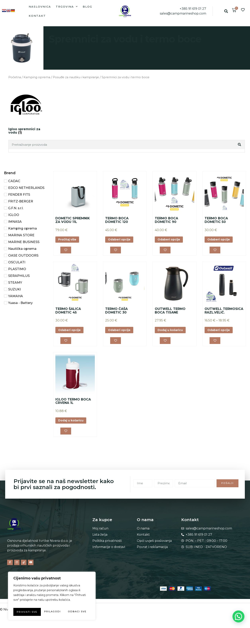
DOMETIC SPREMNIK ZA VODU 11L (72, 220)
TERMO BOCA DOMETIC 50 (216, 220)
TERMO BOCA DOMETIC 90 (166, 220)
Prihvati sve (52, 611)
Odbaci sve (69, 604)
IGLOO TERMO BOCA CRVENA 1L (73, 403)
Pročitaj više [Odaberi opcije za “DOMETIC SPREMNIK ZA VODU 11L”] (69, 240)
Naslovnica (40, 6)
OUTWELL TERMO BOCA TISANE (170, 312)
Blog (87, 6)
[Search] (240, 144)
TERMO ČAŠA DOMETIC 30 (116, 312)
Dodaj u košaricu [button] (172, 332)
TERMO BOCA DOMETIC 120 (116, 220)
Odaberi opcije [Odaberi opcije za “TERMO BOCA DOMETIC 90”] (170, 240)
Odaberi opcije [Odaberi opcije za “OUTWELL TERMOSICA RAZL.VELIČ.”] (220, 332)
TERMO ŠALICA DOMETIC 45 (68, 312)
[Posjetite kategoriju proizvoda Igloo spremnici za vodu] (26, 111)
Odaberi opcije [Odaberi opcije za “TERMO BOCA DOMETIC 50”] (220, 240)
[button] (226, 11)
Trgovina (67, 6)
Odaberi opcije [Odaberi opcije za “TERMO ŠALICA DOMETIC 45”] (71, 332)
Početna (14, 77)
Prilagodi (31, 604)
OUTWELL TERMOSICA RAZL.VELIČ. (224, 312)
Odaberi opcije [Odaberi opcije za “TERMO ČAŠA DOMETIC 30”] (121, 332)
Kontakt (37, 15)
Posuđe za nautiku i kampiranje (76, 77)
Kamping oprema (37, 77)
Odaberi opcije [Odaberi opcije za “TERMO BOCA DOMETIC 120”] (121, 240)
